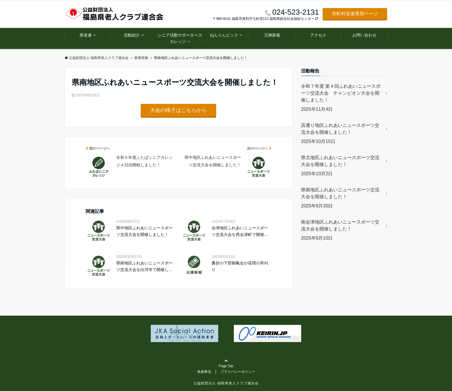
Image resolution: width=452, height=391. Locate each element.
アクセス (318, 35)
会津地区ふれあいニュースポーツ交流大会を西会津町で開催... (240, 231)
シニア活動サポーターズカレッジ (180, 38)
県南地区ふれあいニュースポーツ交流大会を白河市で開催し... (144, 266)
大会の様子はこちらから (178, 110)
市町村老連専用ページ (355, 13)
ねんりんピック (224, 35)
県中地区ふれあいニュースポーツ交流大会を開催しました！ (144, 231)
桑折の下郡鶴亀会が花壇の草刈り (240, 266)
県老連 (86, 35)
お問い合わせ (364, 35)
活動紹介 (132, 35)
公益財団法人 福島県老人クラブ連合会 (225, 383)
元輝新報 (272, 35)
